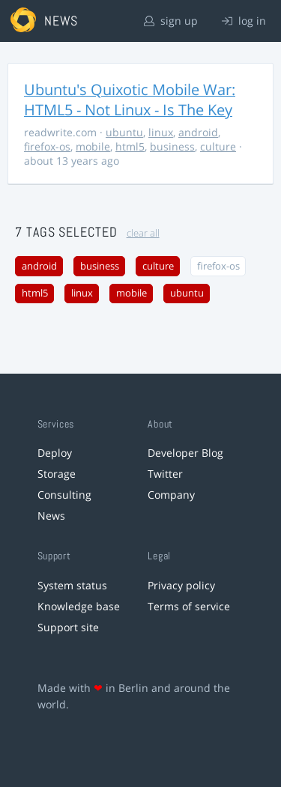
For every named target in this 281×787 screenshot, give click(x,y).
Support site (68, 627)
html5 (130, 146)
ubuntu (124, 132)
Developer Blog (185, 453)
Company (171, 494)
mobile (93, 146)
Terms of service (189, 606)
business (172, 146)
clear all (143, 233)
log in (244, 20)
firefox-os (47, 146)
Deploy (54, 453)
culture (218, 146)
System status (72, 585)
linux (160, 132)
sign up (171, 20)
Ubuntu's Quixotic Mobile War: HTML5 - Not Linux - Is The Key (129, 99)
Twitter (165, 474)
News (51, 515)
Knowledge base (78, 606)
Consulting (64, 494)
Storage (56, 474)
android (198, 132)
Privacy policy (181, 585)
